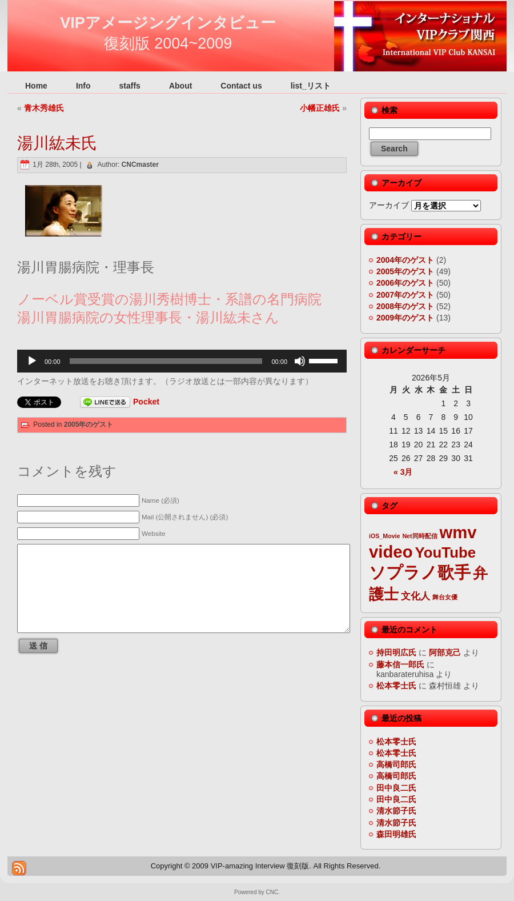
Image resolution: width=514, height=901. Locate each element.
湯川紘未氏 (57, 143)
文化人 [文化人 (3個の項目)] (415, 596)
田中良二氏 (396, 787)
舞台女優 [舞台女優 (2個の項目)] (444, 597)
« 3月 (402, 471)
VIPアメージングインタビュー (168, 22)
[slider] (166, 361)
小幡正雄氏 (320, 108)
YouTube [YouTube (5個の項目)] (445, 552)
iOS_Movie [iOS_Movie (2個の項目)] (384, 535)
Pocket (146, 401)
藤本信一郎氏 (400, 664)
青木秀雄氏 (44, 108)
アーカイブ (389, 205)
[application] (182, 361)
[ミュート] (300, 361)
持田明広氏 (396, 652)
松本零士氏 (396, 685)
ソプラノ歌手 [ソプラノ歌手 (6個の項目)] (420, 572)
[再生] (32, 361)
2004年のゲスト (405, 260)
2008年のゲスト (405, 306)
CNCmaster (140, 165)
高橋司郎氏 (396, 764)
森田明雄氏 (396, 834)
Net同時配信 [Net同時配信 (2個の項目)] (419, 535)
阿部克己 (445, 652)
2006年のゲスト (405, 282)
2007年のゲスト (405, 294)
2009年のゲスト (405, 317)
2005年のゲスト (89, 425)
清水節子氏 (396, 810)
